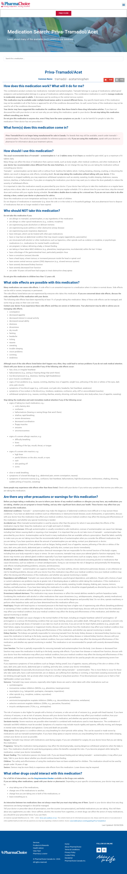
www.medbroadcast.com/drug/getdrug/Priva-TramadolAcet (89, 821)
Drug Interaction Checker (44, 778)
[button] (124, 5)
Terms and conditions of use (49, 818)
